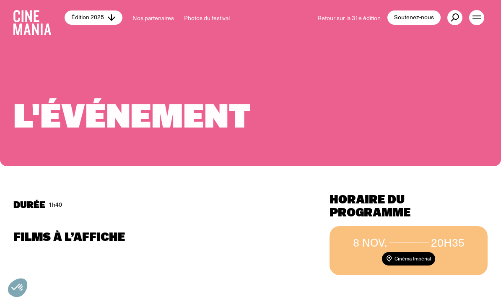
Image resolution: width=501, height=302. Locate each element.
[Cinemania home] (39, 17)
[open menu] (476, 17)
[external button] (454, 17)
